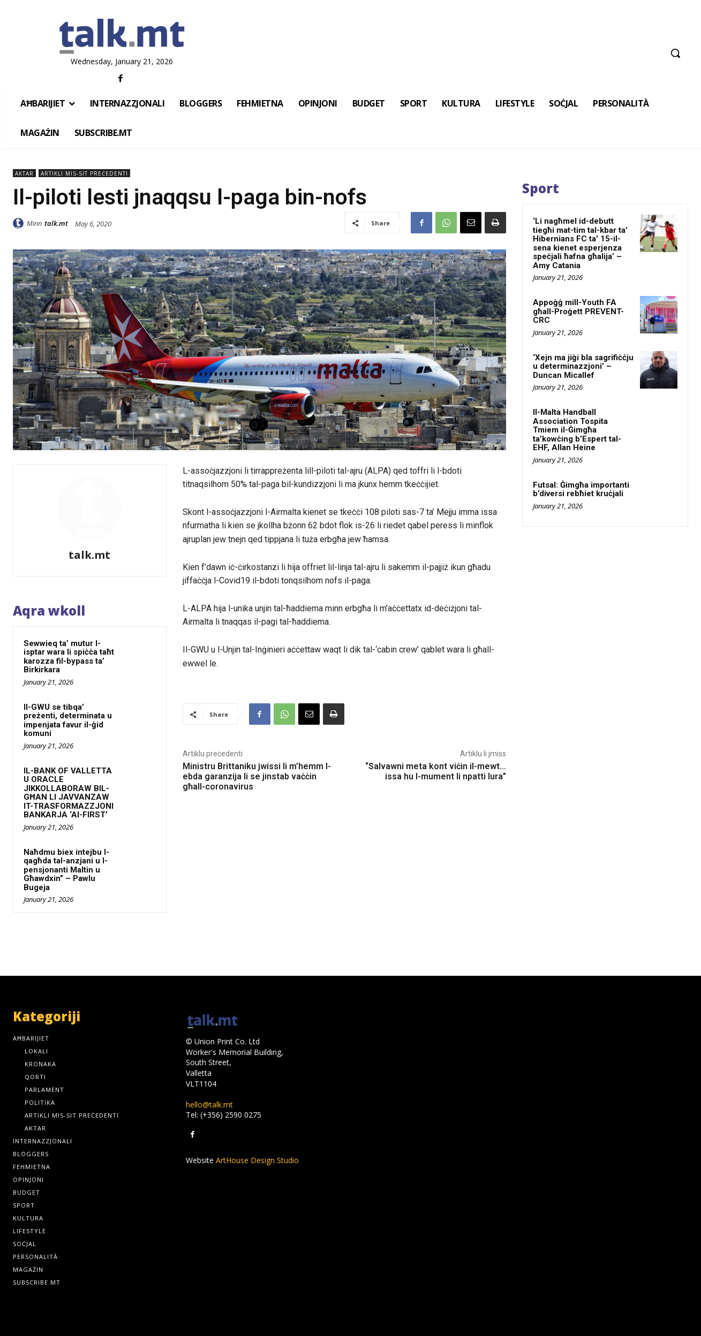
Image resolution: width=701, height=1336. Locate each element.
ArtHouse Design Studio (257, 1160)
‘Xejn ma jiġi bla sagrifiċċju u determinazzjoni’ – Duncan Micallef (583, 366)
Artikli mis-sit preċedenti (84, 173)
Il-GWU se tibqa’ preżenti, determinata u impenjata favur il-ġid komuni (68, 720)
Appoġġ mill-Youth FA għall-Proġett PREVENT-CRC (578, 311)
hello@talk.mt (209, 1104)
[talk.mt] (122, 37)
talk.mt (56, 223)
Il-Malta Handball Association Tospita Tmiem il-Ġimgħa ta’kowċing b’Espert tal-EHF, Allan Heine (577, 429)
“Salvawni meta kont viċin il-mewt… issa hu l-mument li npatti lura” (435, 771)
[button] (675, 53)
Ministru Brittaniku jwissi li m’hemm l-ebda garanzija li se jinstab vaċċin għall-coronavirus (257, 776)
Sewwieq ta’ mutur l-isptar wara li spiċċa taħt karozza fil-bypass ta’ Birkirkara (69, 657)
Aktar (24, 173)
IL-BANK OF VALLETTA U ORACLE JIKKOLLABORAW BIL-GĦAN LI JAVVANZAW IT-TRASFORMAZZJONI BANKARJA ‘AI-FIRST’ (69, 793)
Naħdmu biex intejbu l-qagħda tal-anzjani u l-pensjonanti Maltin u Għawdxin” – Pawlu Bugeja (66, 869)
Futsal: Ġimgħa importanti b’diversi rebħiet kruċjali (581, 489)
